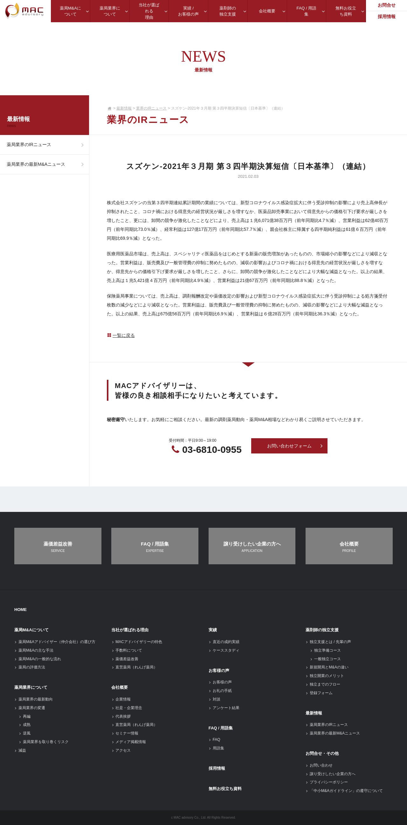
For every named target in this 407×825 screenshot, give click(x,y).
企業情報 (121, 699)
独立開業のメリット (325, 676)
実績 (213, 629)
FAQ (214, 739)
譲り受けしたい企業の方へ (330, 774)
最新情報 (124, 108)
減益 (20, 750)
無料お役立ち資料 (225, 788)
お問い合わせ (319, 765)
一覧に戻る (121, 335)
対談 (214, 699)
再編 (25, 716)
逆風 (25, 733)
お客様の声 (219, 670)
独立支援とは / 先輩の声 (328, 642)
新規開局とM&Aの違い (327, 667)
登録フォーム (319, 693)
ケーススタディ (224, 650)
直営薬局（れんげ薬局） (134, 667)
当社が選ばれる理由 (129, 629)
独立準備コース (325, 650)
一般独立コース (325, 659)
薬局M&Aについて (31, 629)
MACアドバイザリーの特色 (136, 642)
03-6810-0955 (212, 449)
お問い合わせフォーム (295, 446)
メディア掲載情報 (128, 742)
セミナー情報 (124, 733)
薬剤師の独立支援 (322, 629)
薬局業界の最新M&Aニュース (47, 169)
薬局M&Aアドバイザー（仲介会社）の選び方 (54, 642)
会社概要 (119, 687)
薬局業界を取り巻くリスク (44, 742)
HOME (20, 609)
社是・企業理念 (126, 708)
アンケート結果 (224, 708)
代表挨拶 (121, 716)
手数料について (126, 650)
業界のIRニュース (151, 108)
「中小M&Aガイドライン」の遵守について (344, 790)
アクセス (121, 750)
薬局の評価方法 (29, 667)
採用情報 (217, 768)
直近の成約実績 (224, 642)
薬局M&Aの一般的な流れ (37, 659)
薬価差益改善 (124, 659)
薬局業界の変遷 (29, 708)
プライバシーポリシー (327, 782)
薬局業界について (30, 687)
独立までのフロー (323, 684)
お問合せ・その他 (322, 753)
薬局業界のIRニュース (47, 146)
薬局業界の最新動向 (33, 699)
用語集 (216, 748)
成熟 (25, 724)
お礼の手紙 (220, 690)
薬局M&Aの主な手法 (33, 650)
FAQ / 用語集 (221, 728)
